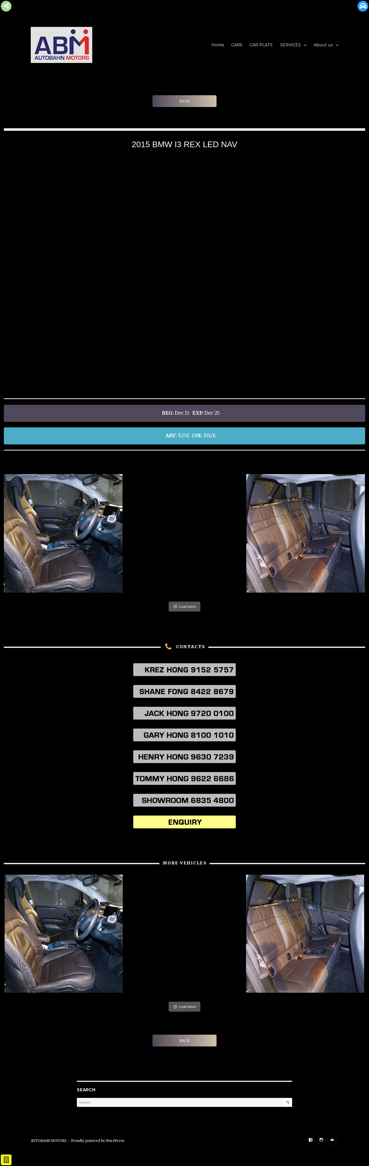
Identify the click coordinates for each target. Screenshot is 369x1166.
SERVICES (290, 44)
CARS (236, 44)
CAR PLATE (261, 44)
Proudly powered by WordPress (97, 1141)
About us (323, 44)
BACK (184, 101)
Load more (184, 606)
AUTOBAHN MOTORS (48, 1141)
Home (217, 44)
